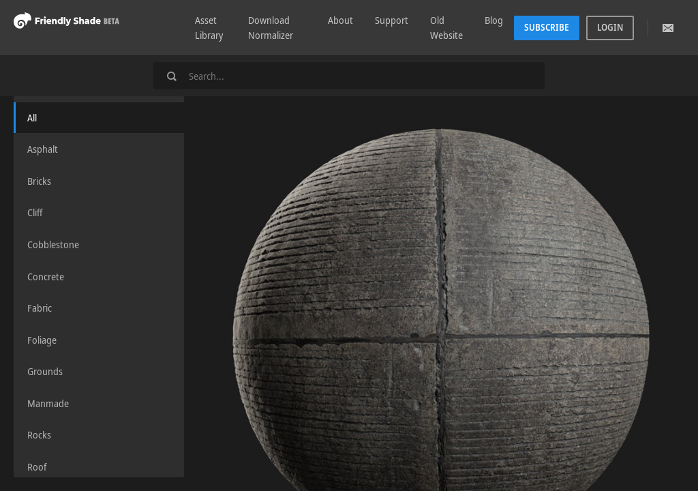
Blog (494, 20)
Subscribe (546, 27)
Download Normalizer (270, 28)
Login (610, 27)
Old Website (446, 28)
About (340, 20)
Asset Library (209, 28)
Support (391, 20)
